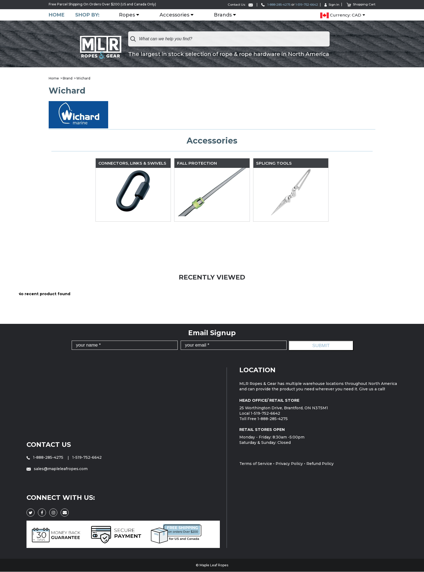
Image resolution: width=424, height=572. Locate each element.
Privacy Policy (289, 463)
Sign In (331, 4)
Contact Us (49, 444)
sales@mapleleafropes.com (57, 468)
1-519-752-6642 (304, 4)
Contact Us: (233, 4)
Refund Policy (320, 463)
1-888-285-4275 (271, 4)
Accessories (175, 15)
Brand (67, 78)
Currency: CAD (340, 15)
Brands (223, 15)
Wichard (83, 78)
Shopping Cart (360, 4)
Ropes (127, 15)
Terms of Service (255, 463)
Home (57, 14)
